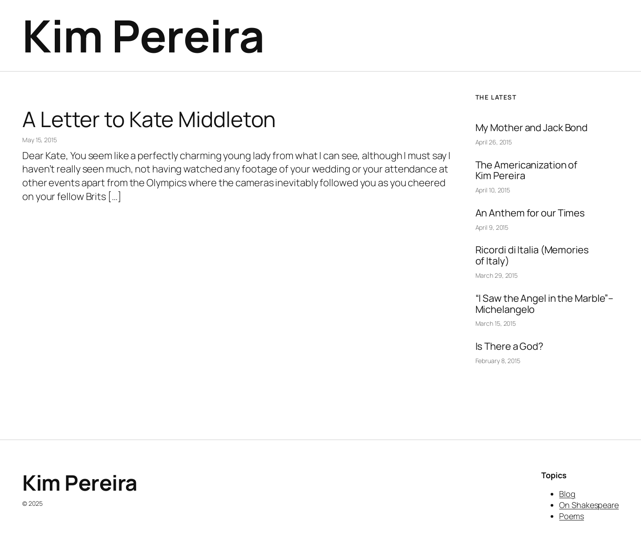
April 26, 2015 (493, 142)
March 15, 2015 (495, 323)
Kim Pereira (143, 35)
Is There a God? (509, 346)
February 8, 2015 (497, 360)
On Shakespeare (589, 505)
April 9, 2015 (492, 227)
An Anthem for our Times (530, 213)
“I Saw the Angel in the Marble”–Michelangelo (544, 304)
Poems (571, 516)
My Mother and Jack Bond (531, 127)
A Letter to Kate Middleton (149, 119)
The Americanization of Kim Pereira (526, 171)
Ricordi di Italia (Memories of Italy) (532, 255)
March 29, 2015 (496, 275)
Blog (567, 493)
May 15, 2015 (39, 140)
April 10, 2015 (493, 190)
